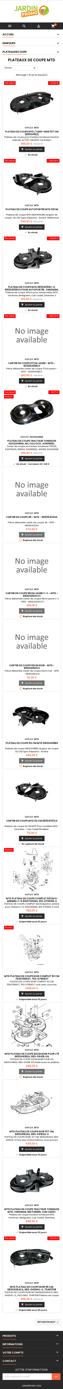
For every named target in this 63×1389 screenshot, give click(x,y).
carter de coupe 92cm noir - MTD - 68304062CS (31, 667)
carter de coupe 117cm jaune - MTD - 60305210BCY (31, 364)
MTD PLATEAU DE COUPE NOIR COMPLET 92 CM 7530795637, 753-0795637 (31, 977)
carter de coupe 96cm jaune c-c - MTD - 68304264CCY (32, 595)
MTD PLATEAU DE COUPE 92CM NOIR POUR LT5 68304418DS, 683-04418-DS (32, 1055)
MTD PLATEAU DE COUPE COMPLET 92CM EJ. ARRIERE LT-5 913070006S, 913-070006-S (32, 900)
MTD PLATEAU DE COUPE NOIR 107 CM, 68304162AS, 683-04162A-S (31, 1133)
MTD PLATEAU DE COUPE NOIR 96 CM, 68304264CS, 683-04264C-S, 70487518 (31, 1288)
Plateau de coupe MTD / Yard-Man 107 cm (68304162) (31, 133)
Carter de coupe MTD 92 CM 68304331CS (31, 820)
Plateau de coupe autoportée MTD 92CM (32, 209)
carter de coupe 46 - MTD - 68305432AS (31, 517)
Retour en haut (48, 1322)
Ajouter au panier (31, 149)
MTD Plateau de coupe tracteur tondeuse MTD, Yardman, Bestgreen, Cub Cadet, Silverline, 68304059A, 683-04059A (31, 1212)
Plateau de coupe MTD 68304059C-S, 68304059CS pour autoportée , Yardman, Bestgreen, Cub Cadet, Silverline (32, 289)
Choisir (20, 68)
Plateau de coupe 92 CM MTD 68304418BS (32, 743)
